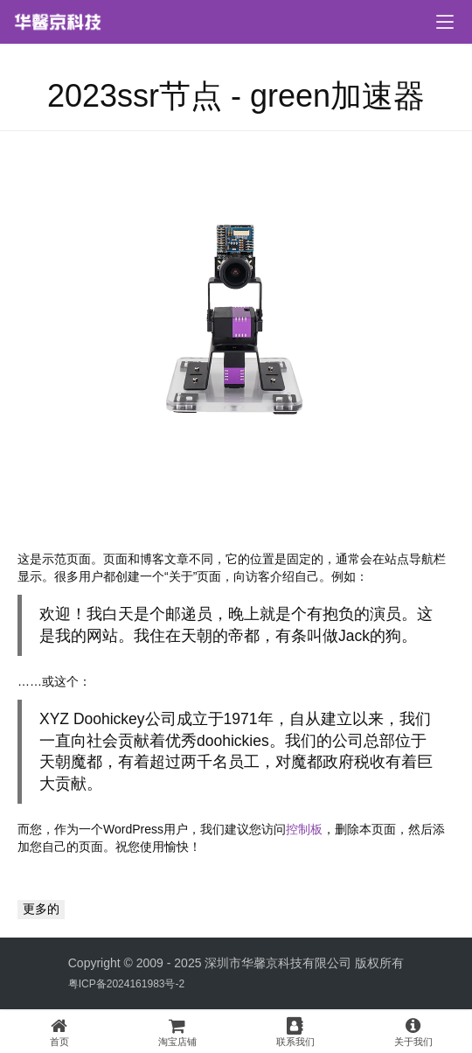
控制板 (304, 829)
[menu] (445, 22)
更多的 (41, 909)
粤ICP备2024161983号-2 (126, 984)
